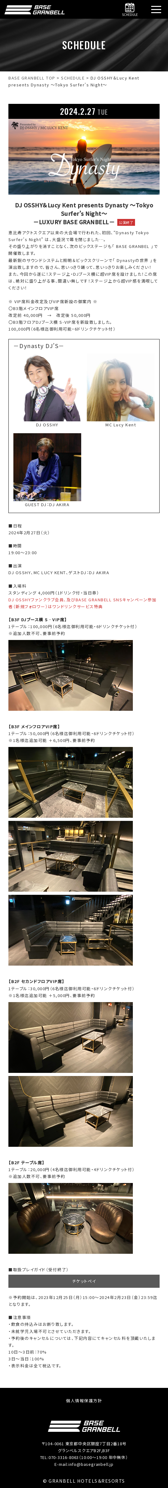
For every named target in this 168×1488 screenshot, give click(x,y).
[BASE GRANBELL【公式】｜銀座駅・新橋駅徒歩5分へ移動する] (31, 78)
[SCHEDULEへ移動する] (73, 78)
